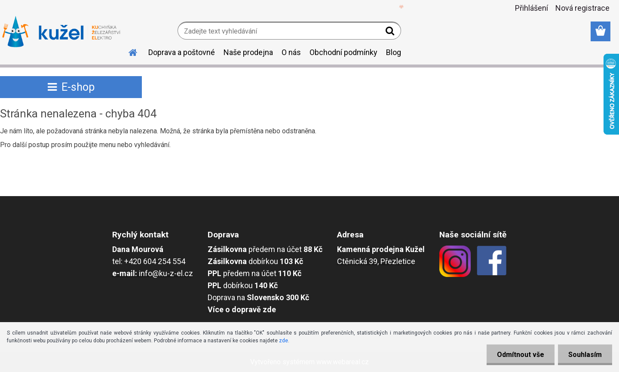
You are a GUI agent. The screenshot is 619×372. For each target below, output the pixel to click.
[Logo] (61, 31)
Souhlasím (584, 354)
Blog (393, 52)
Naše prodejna (248, 52)
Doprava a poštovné (181, 52)
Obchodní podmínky (343, 52)
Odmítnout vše (519, 354)
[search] (391, 33)
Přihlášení (531, 7)
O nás (291, 52)
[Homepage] (127, 51)
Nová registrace (582, 7)
